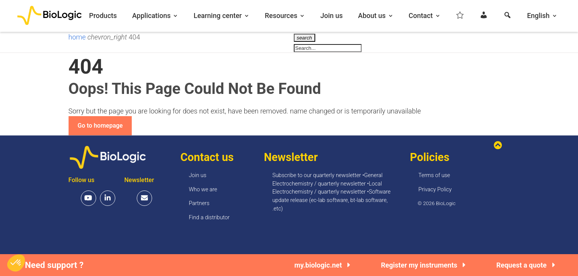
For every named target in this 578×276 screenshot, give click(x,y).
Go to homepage (100, 125)
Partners (199, 203)
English (538, 16)
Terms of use (434, 175)
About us (372, 16)
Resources (281, 16)
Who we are (203, 189)
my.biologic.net (322, 265)
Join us (331, 16)
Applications (151, 16)
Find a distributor (209, 217)
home (78, 37)
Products (103, 16)
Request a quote (525, 265)
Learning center (217, 16)
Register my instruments (423, 265)
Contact (421, 16)
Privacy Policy (435, 189)
